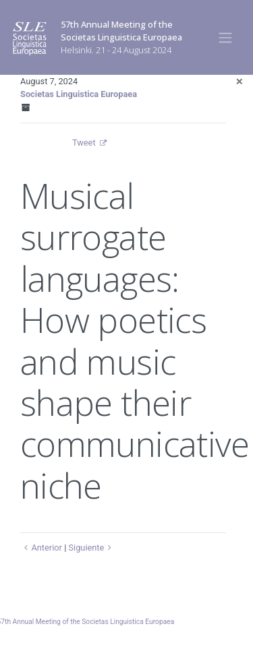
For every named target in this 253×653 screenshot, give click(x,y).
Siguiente (91, 547)
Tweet (84, 142)
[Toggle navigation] (225, 37)
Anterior (41, 547)
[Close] (239, 81)
